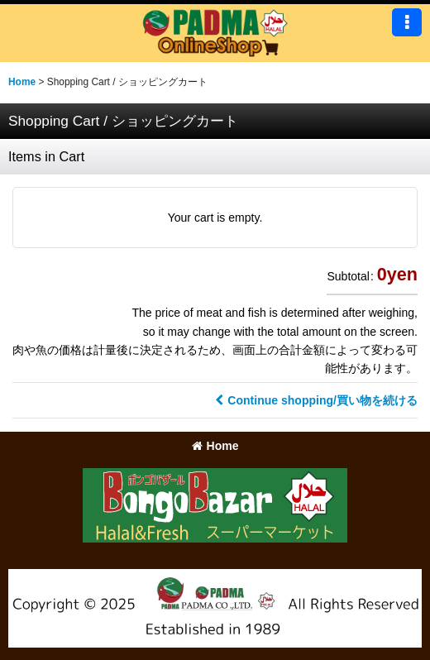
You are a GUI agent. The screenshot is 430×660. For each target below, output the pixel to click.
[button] (407, 22)
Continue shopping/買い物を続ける (316, 400)
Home (215, 445)
